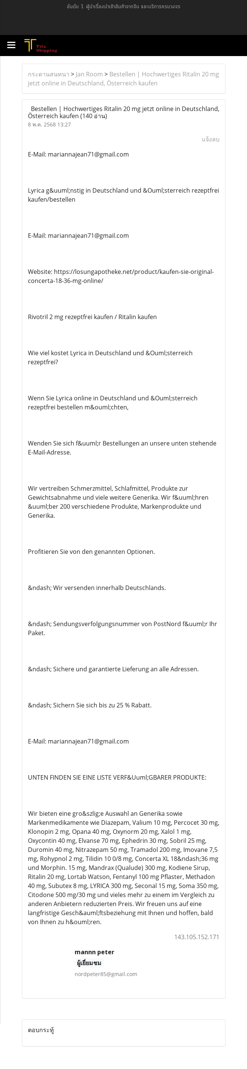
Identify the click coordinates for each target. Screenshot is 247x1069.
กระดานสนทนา (48, 74)
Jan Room (89, 74)
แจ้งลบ (210, 139)
